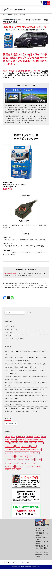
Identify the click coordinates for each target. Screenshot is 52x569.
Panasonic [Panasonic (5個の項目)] (29, 439)
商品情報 (10, 14)
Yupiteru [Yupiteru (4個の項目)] (41, 443)
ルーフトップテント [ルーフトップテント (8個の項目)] (31, 463)
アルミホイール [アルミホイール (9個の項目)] (9, 446)
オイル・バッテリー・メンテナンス (14, 339)
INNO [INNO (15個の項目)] (6, 439)
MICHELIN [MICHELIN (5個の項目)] (21, 439)
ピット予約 (45, 2)
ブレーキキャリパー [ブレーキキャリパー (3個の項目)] (11, 459)
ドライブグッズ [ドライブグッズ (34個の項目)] (9, 456)
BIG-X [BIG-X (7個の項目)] (12, 436)
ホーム (4, 14)
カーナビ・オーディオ (10, 329)
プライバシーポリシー (11, 562)
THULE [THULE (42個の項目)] (7, 443)
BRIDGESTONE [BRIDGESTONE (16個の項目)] (20, 436)
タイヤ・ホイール (9, 326)
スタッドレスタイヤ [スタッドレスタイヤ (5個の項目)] (11, 449)
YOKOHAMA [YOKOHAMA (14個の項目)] (33, 443)
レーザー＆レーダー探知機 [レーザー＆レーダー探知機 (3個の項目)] (32, 466)
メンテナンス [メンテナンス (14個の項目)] (9, 463)
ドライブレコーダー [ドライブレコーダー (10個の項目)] (21, 456)
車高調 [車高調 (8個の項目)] (18, 469)
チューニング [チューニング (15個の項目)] (9, 453)
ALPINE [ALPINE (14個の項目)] (7, 436)
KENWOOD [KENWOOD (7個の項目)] (13, 439)
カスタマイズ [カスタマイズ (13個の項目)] (25, 446)
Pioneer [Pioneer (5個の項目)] (35, 439)
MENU (48, 2)
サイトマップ (25, 562)
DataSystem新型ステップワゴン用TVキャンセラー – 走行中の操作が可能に (25, 20)
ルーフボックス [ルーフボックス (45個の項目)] (9, 466)
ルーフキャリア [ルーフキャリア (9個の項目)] (19, 463)
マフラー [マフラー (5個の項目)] (38, 459)
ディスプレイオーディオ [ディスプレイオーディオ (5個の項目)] (22, 453)
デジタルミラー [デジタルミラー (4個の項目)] (34, 453)
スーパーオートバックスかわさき (10, 2)
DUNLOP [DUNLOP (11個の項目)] (37, 436)
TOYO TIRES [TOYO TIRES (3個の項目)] (14, 443)
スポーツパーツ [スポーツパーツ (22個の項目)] (31, 449)
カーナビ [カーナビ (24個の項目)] (33, 446)
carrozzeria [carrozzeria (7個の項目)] (29, 436)
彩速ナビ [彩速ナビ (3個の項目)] (7, 469)
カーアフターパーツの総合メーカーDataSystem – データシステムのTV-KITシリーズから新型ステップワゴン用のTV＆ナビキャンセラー (26, 73)
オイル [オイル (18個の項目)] (18, 446)
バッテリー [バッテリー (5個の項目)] (32, 456)
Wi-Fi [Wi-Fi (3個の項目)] (21, 443)
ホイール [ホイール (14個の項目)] (20, 459)
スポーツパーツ (8, 332)
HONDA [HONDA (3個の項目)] (43, 436)
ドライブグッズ (8, 335)
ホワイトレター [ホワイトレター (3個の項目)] (29, 459)
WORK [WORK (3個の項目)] (26, 443)
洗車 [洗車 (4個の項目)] (13, 469)
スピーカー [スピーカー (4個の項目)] (21, 449)
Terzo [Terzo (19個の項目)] (41, 439)
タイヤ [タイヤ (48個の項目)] (39, 449)
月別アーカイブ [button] (10, 423)
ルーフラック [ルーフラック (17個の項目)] (19, 466)
